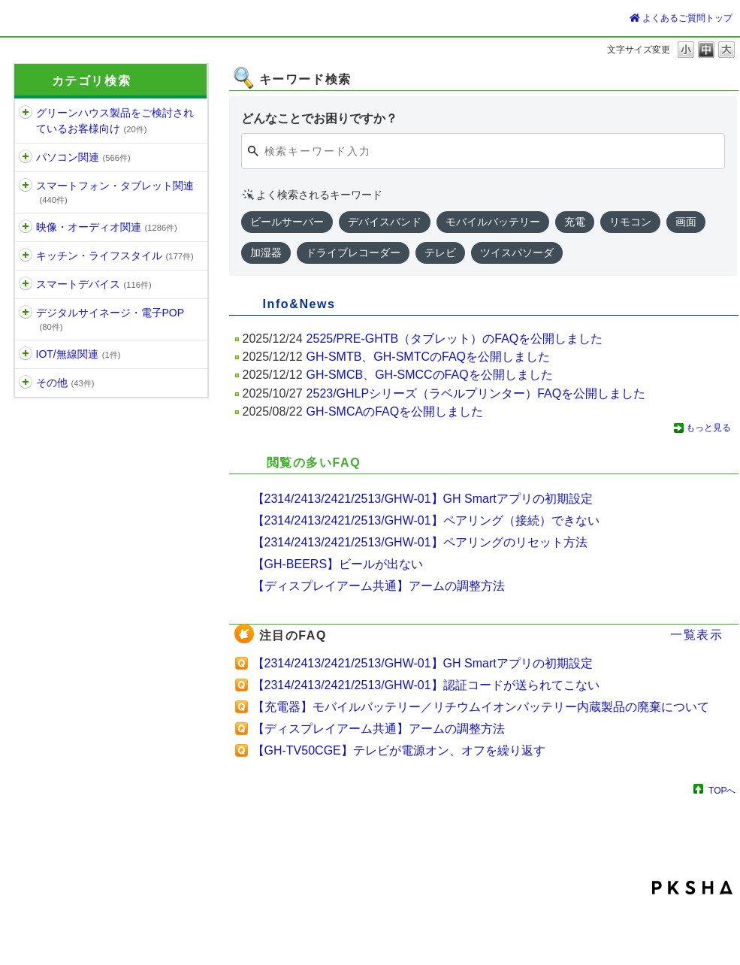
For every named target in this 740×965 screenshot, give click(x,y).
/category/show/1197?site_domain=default (25, 113)
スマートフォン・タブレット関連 (115, 192)
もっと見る (708, 427)
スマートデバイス (94, 284)
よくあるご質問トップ (681, 18)
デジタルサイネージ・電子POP (110, 319)
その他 (65, 383)
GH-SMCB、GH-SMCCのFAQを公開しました (430, 374)
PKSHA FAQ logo (692, 887)
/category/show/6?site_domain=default (25, 186)
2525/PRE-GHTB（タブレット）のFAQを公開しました (455, 338)
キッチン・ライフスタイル (115, 256)
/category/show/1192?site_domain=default (25, 354)
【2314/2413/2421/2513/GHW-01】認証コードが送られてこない (426, 685)
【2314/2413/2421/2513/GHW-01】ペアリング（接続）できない (426, 520)
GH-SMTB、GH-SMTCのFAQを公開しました (428, 356)
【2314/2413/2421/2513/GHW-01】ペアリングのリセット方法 (419, 542)
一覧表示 (696, 634)
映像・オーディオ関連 (106, 227)
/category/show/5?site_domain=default (25, 157)
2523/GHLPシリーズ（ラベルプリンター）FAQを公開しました (476, 393)
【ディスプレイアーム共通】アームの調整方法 (378, 585)
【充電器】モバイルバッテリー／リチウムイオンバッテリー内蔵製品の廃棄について (480, 706)
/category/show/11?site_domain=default (25, 227)
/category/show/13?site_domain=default (25, 313)
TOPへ (721, 790)
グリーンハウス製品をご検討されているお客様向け (115, 121)
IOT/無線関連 (78, 354)
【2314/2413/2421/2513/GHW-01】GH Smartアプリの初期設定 (422, 498)
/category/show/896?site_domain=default (25, 383)
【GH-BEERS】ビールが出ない (338, 564)
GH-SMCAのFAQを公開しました (395, 411)
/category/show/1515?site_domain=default (25, 284)
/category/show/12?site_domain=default (25, 256)
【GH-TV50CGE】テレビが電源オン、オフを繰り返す (398, 750)
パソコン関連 (83, 157)
